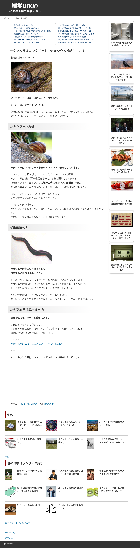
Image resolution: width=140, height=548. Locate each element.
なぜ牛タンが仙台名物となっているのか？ (122, 161)
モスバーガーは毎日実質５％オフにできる (29, 39)
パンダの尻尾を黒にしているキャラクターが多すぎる (77, 34)
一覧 (7, 456)
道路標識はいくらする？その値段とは (72, 37)
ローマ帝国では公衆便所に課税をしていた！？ (122, 34)
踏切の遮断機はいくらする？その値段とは (122, 98)
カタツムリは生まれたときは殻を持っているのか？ (37, 343)
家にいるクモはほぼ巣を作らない (26, 28)
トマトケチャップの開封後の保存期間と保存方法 (122, 193)
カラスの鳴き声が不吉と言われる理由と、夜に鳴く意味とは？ (122, 67)
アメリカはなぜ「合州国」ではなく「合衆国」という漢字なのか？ (122, 226)
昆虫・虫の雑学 (21, 18)
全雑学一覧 (10, 532)
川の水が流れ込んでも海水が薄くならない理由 (75, 28)
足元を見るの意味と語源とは (24, 25)
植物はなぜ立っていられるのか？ (26, 34)
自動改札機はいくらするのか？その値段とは (74, 31)
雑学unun (8, 18)
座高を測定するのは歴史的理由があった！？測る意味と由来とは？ (38, 31)
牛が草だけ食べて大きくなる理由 (26, 42)
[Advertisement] (33, 381)
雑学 (8, 544)
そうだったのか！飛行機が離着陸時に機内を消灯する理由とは (81, 39)
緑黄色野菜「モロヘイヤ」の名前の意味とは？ (75, 42)
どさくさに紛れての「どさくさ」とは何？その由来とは (122, 131)
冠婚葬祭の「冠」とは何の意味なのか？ (29, 37)
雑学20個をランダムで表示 (17, 522)
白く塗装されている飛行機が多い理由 (72, 25)
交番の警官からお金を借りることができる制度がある (122, 258)
